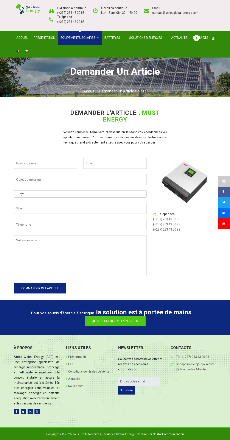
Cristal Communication (168, 434)
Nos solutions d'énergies (115, 321)
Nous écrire (75, 386)
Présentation (44, 37)
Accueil (22, 37)
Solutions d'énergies (146, 37)
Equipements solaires (80, 37)
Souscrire (126, 390)
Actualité (179, 37)
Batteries (113, 37)
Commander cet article (40, 288)
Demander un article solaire (123, 91)
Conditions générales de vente (87, 371)
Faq (69, 364)
